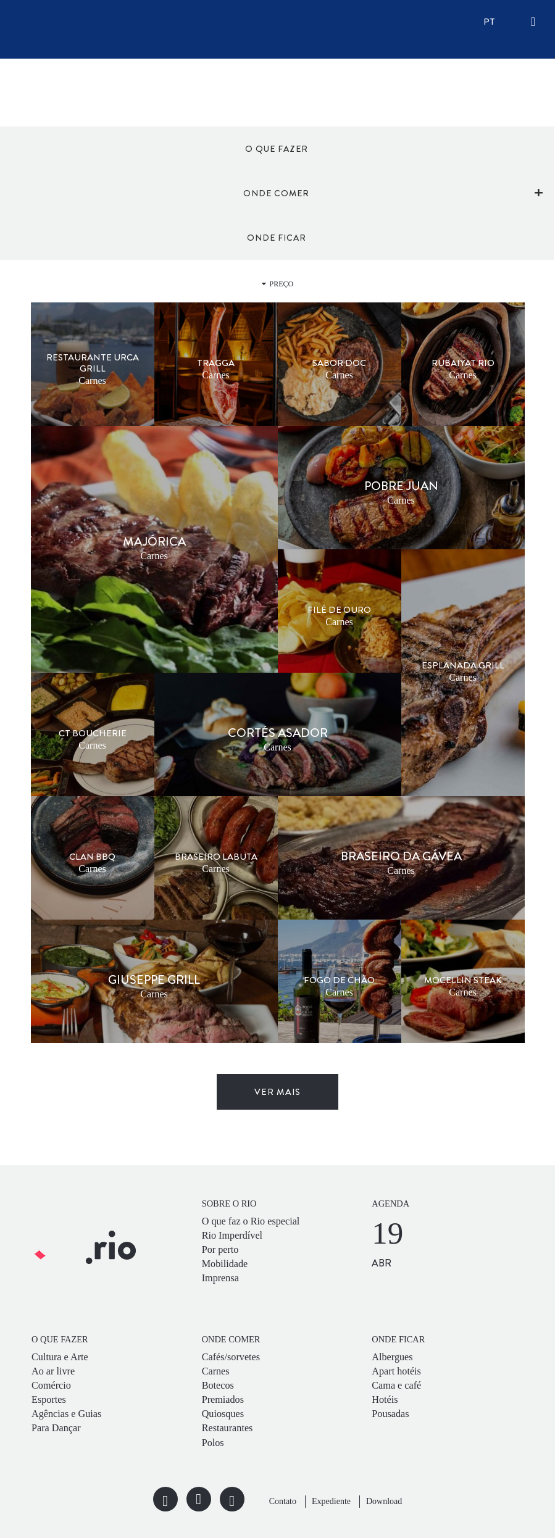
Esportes (48, 1399)
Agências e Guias (66, 1414)
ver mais (277, 1092)
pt (489, 21)
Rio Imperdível (232, 1235)
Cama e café (396, 1385)
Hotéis (385, 1399)
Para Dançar (56, 1428)
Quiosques (223, 1414)
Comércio (51, 1385)
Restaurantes (227, 1428)
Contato (282, 1501)
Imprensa (220, 1278)
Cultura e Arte (59, 1357)
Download (384, 1501)
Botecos (218, 1385)
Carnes (216, 1371)
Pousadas (390, 1414)
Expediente (331, 1501)
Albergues (392, 1357)
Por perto (220, 1249)
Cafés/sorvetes (231, 1357)
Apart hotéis (396, 1371)
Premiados (223, 1399)
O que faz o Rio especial (251, 1221)
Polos (213, 1443)
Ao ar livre (53, 1371)
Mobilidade (225, 1264)
